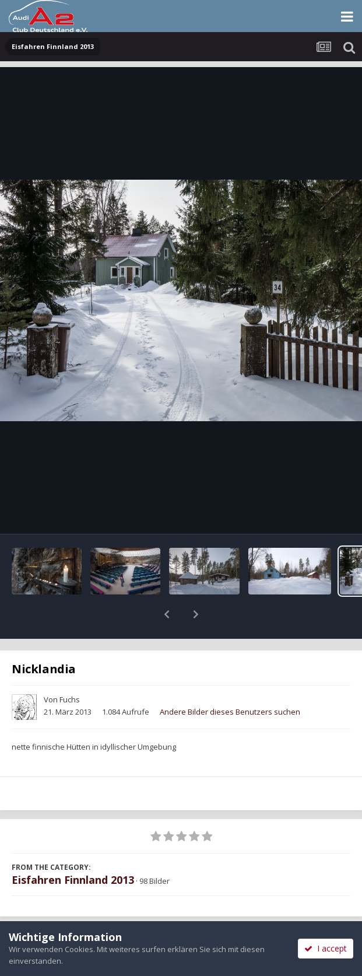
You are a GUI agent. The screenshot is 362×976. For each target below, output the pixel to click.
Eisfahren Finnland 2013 (73, 849)
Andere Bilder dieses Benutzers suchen (230, 681)
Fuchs (69, 669)
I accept (325, 948)
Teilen (90, 919)
